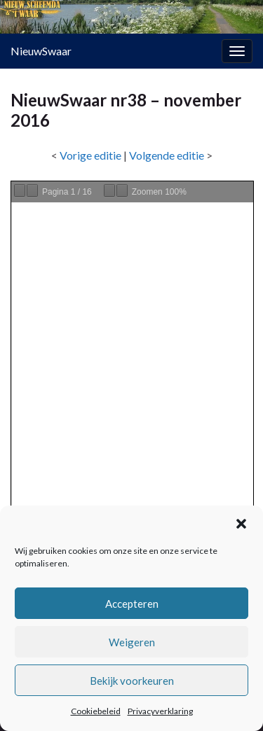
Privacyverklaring (160, 711)
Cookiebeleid (96, 711)
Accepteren (132, 603)
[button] (241, 524)
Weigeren (132, 642)
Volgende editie (166, 155)
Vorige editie (90, 155)
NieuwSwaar (41, 50)
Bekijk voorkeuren (132, 680)
